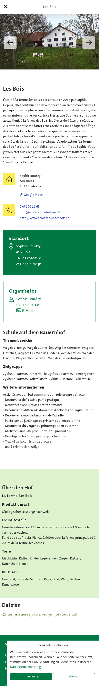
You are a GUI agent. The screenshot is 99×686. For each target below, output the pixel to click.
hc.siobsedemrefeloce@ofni (40, 212)
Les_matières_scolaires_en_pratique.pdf (42, 614)
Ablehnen (74, 676)
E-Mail (27, 310)
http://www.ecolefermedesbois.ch (44, 218)
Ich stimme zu (31, 676)
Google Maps (33, 195)
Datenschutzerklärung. (26, 667)
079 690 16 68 (30, 206)
